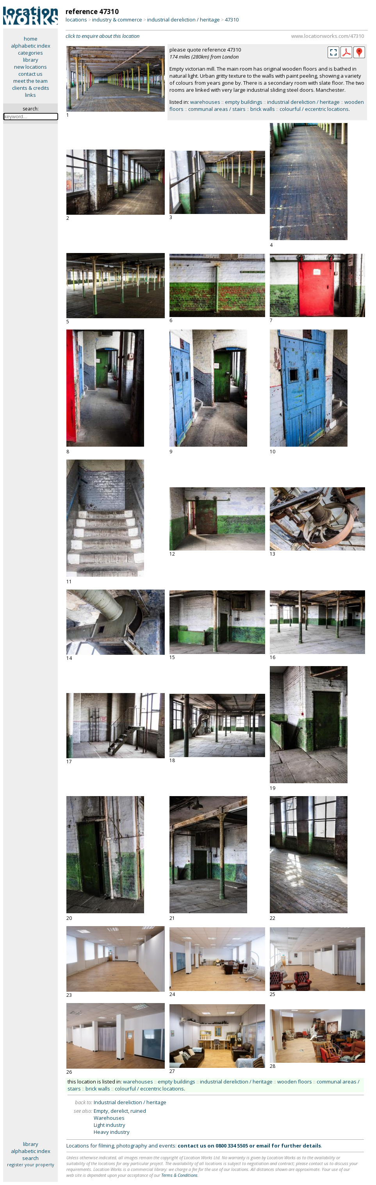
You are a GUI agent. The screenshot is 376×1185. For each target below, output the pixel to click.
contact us (30, 73)
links (30, 94)
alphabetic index (30, 45)
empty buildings (243, 101)
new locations (30, 66)
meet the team (30, 80)
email (263, 1145)
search (30, 1158)
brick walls (262, 108)
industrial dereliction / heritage (183, 19)
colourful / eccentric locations (314, 108)
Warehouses (109, 1117)
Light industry (109, 1124)
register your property (30, 1164)
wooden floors (294, 1081)
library (30, 59)
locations (76, 19)
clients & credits (30, 87)
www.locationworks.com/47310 (327, 35)
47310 (232, 19)
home (30, 38)
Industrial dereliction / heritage (130, 1102)
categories (30, 52)
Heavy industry (112, 1131)
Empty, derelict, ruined (120, 1110)
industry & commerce (117, 19)
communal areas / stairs (217, 108)
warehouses (205, 101)
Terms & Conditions (179, 1175)
